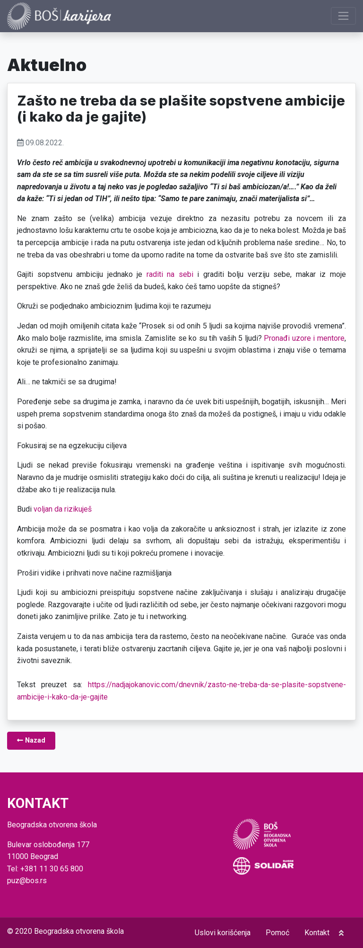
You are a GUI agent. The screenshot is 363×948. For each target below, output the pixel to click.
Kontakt (316, 932)
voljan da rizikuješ (63, 509)
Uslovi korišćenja (223, 932)
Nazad (31, 740)
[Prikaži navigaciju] (343, 16)
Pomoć (277, 932)
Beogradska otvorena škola (79, 931)
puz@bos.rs (27, 880)
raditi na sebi (170, 274)
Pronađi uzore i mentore (304, 338)
